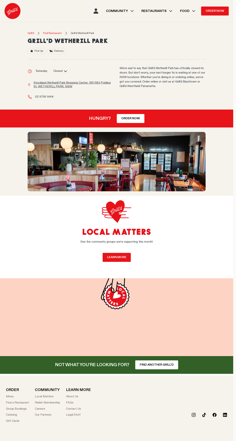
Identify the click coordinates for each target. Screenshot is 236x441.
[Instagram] (193, 415)
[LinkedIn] (225, 415)
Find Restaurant (52, 33)
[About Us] (78, 397)
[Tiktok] (204, 415)
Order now (130, 118)
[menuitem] (12, 11)
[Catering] (17, 415)
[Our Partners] (47, 415)
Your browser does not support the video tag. (116, 317)
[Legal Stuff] (78, 415)
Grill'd (31, 33)
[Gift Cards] (17, 421)
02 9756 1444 (44, 96)
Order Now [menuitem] (215, 11)
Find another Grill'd (157, 364)
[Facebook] (214, 415)
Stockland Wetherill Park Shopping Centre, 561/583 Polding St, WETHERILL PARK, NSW (72, 84)
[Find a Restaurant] (17, 403)
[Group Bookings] (17, 409)
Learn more (116, 257)
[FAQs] (78, 403)
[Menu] (17, 397)
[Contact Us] (78, 409)
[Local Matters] (47, 397)
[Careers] (47, 409)
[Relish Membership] (47, 403)
